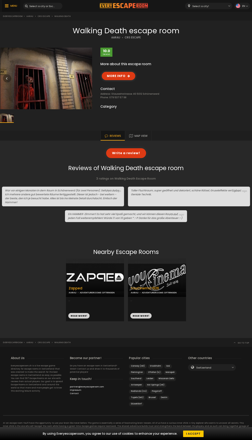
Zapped (75, 288)
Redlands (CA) (139, 391)
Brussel (152, 397)
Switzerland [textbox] (203, 367)
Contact (74, 393)
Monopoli (170, 372)
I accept (193, 434)
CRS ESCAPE (133, 37)
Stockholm (155, 365)
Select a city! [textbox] (200, 6)
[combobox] (208, 6)
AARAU (115, 37)
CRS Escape (44, 16)
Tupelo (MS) (137, 397)
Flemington (137, 372)
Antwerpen (136, 384)
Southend (136, 378)
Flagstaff (157, 391)
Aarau (29, 16)
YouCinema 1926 (145, 288)
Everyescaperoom (13, 16)
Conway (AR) (138, 365)
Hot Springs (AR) (155, 384)
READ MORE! (79, 315)
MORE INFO (116, 76)
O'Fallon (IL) (154, 372)
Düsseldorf (136, 403)
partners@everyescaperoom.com (87, 386)
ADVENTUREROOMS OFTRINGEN (97, 292)
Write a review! (126, 153)
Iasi (168, 365)
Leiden (149, 378)
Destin (164, 397)
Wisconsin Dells (166, 378)
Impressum (75, 390)
